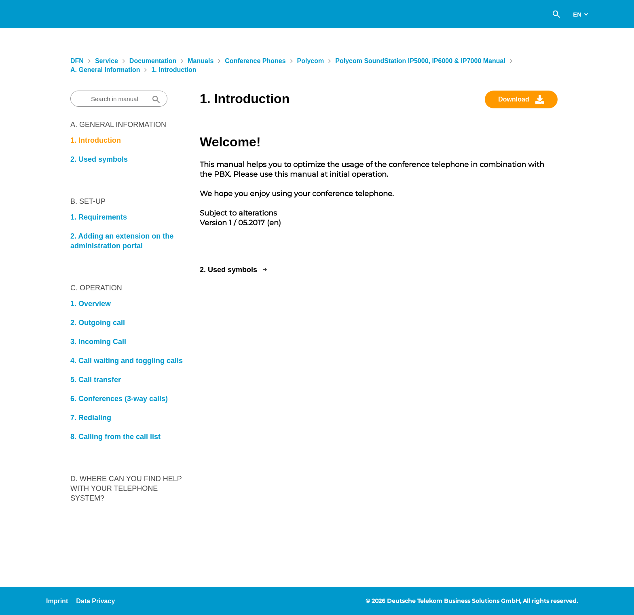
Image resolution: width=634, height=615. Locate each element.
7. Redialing (90, 418)
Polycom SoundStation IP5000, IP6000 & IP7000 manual (420, 60)
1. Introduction (173, 69)
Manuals (200, 60)
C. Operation (96, 288)
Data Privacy (95, 601)
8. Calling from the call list (115, 437)
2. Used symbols (99, 159)
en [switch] (577, 14)
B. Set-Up (88, 201)
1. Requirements (98, 217)
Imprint (57, 601)
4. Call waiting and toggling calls (126, 361)
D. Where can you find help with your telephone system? (126, 488)
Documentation (152, 60)
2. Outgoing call (97, 323)
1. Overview (90, 304)
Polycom (310, 60)
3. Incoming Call (98, 342)
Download (513, 99)
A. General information (105, 69)
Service (106, 60)
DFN (77, 60)
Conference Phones (255, 60)
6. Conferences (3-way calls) (119, 399)
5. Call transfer (95, 380)
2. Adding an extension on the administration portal (121, 241)
